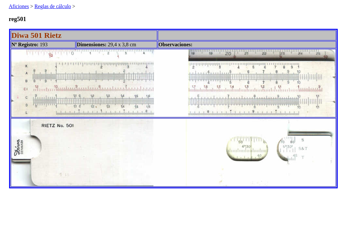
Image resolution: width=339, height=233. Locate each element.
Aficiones (19, 6)
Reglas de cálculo (52, 6)
